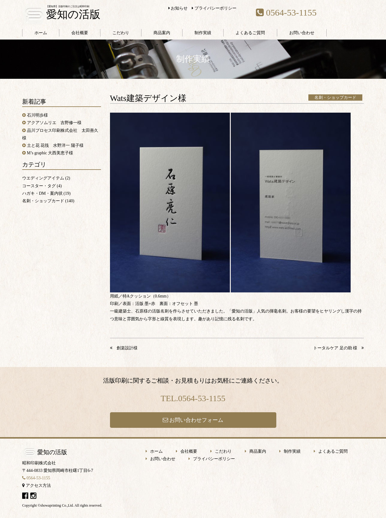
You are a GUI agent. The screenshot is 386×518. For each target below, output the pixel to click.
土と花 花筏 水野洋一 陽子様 (55, 145)
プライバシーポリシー (214, 8)
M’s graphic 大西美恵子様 (50, 153)
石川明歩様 (37, 115)
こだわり (120, 33)
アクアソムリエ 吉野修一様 (54, 122)
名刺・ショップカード (335, 97)
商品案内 (161, 33)
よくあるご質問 (250, 33)
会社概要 (79, 33)
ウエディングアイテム (43, 178)
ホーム (40, 33)
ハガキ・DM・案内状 (42, 193)
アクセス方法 (36, 485)
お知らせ (178, 8)
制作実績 (202, 33)
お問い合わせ (301, 33)
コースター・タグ (39, 186)
